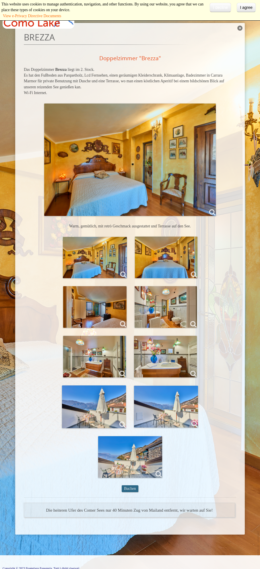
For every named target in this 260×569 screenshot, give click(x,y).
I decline (220, 7)
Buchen (130, 488)
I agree (246, 7)
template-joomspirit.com (258, 544)
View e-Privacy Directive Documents (32, 16)
